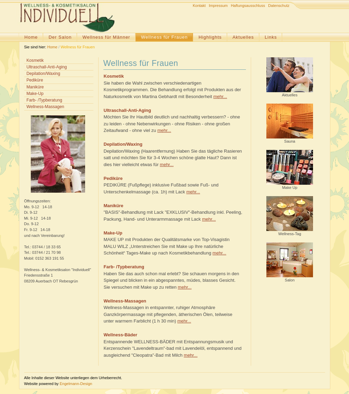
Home (31, 37)
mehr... (220, 96)
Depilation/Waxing (43, 73)
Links (271, 37)
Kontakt (199, 5)
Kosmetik (35, 60)
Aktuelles (243, 37)
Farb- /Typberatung (44, 100)
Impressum (218, 5)
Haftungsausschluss (248, 5)
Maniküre (35, 87)
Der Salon (60, 37)
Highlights (210, 37)
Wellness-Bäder (120, 334)
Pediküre (35, 80)
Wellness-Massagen (45, 106)
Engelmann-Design (75, 384)
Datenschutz (278, 5)
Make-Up (35, 93)
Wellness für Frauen (164, 37)
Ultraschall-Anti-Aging (47, 67)
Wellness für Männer (106, 37)
